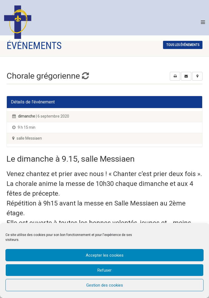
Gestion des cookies (104, 285)
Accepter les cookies (105, 255)
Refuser (104, 270)
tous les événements (182, 45)
